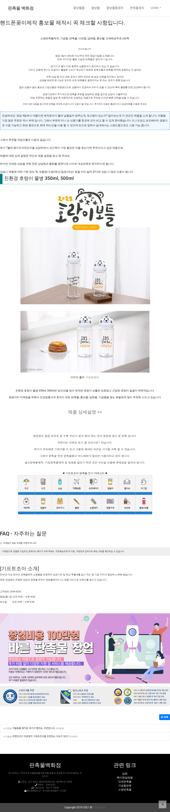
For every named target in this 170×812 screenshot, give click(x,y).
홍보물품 (79, 8)
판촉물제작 (137, 8)
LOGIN (155, 7)
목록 (164, 717)
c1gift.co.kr (99, 807)
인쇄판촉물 (124, 781)
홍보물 (95, 8)
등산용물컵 (138, 120)
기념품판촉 (124, 785)
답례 (125, 773)
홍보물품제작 (114, 8)
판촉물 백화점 (21, 8)
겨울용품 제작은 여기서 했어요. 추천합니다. (33, 728)
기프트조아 (92, 377)
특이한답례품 (125, 777)
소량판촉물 (124, 789)
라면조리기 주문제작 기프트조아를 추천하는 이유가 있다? (40, 736)
